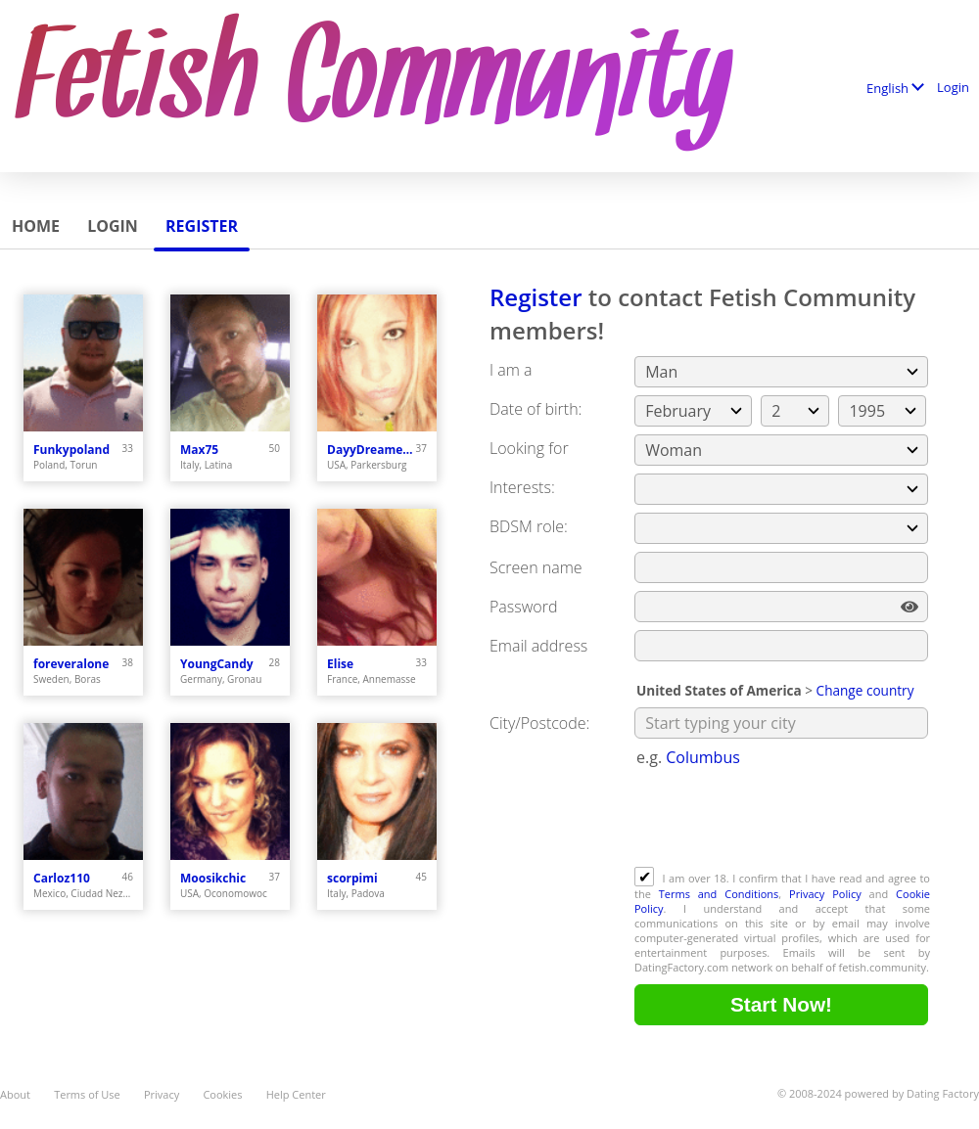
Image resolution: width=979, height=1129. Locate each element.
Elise (340, 663)
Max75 (199, 449)
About (15, 1094)
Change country (865, 690)
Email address (538, 645)
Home (36, 226)
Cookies (222, 1094)
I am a (511, 370)
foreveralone (71, 663)
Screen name (536, 567)
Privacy (161, 1094)
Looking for (529, 448)
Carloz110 (61, 878)
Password (523, 606)
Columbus (703, 757)
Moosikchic (213, 878)
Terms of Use (87, 1094)
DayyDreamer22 (371, 449)
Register (201, 226)
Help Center (296, 1094)
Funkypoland (71, 449)
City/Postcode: (539, 723)
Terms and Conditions (719, 893)
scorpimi (352, 878)
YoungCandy (217, 663)
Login (953, 87)
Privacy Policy (825, 893)
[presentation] (783, 819)
